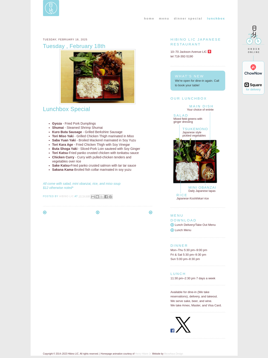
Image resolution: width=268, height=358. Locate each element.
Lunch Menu (180, 230)
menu (164, 18)
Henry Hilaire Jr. (143, 353)
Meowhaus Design (173, 353)
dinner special (188, 18)
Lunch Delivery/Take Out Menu (193, 225)
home (149, 18)
